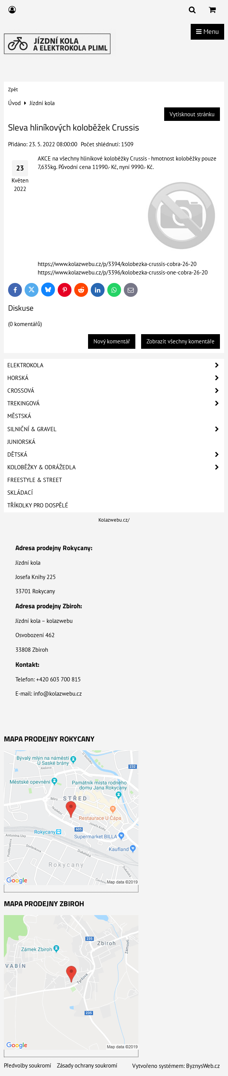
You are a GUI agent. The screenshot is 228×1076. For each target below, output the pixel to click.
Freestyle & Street (34, 480)
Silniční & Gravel (115, 429)
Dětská (115, 454)
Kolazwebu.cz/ (114, 520)
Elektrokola (115, 365)
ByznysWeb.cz (203, 1065)
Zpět (13, 89)
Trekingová (115, 403)
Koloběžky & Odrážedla (115, 467)
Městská (19, 416)
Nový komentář (111, 341)
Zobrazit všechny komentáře (180, 341)
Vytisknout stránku (192, 114)
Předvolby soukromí (27, 1065)
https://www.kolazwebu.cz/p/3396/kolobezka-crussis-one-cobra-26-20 (123, 272)
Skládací (20, 492)
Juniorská (21, 441)
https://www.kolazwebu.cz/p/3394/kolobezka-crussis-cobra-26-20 (117, 264)
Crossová (115, 391)
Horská (115, 378)
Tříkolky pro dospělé (37, 505)
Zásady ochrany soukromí (87, 1065)
